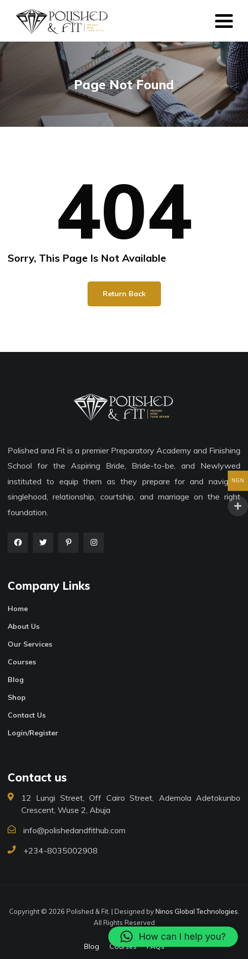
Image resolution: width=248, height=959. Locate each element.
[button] (173, 937)
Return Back (124, 293)
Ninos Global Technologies (196, 911)
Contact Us (27, 715)
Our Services (30, 644)
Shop (17, 697)
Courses (22, 661)
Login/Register (33, 732)
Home (18, 608)
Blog (16, 679)
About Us (23, 626)
